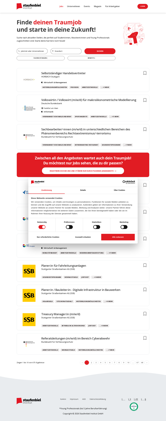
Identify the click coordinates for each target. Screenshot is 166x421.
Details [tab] (83, 190)
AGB (84, 399)
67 (137, 362)
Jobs (61, 6)
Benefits (91, 58)
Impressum (74, 399)
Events (87, 6)
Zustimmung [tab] (46, 190)
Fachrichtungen (40, 58)
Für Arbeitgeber (112, 6)
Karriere (63, 399)
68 (142, 362)
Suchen (100, 51)
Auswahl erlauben (83, 237)
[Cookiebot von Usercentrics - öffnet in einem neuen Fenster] (124, 182)
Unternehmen (73, 6)
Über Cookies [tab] (119, 190)
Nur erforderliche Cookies (48, 237)
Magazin (97, 6)
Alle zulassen (118, 237)
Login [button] (142, 6)
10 (128, 362)
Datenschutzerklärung (98, 399)
